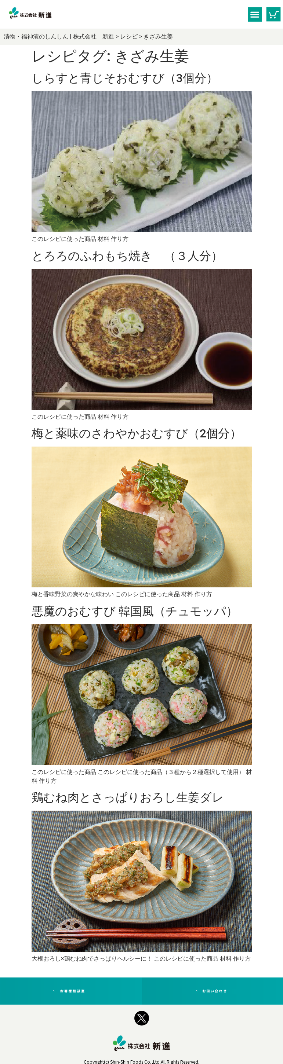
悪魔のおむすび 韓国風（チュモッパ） (135, 628)
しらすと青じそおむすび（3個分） (125, 78)
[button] (255, 14)
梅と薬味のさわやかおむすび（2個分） (137, 445)
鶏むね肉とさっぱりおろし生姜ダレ (128, 820)
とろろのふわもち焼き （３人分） (127, 261)
